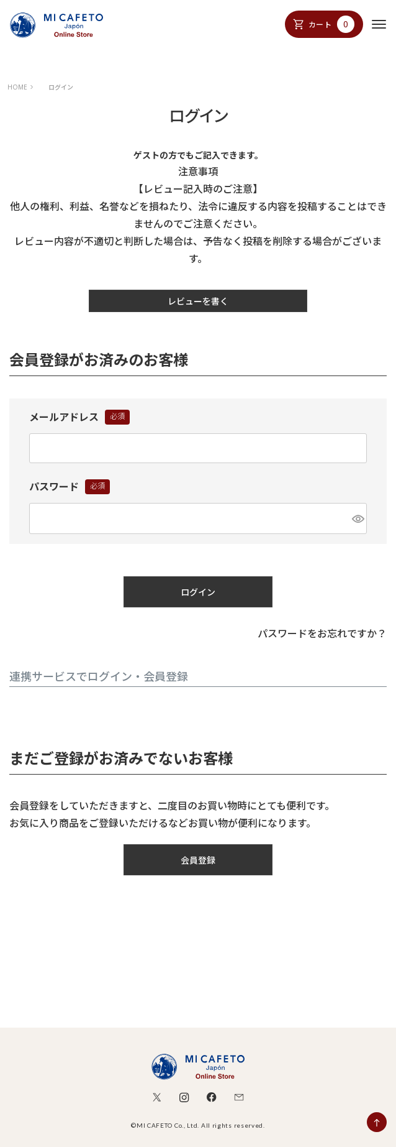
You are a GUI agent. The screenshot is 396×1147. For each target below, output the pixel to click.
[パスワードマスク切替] (357, 518)
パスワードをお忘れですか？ (322, 633)
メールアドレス (79, 418)
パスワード (69, 487)
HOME (17, 87)
